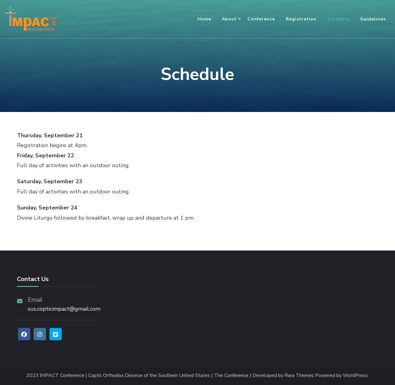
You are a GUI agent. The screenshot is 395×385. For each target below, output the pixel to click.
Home (204, 19)
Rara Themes (299, 376)
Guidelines (373, 19)
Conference (261, 19)
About (229, 19)
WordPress (355, 376)
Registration (301, 19)
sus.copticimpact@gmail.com (64, 309)
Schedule (338, 19)
